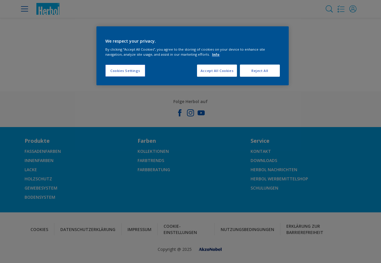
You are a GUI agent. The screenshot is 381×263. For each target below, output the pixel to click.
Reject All (259, 70)
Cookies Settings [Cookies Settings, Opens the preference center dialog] (125, 70)
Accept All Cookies (217, 70)
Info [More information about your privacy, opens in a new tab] (215, 54)
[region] (192, 56)
